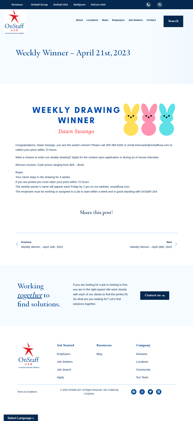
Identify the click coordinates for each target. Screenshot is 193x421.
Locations (92, 20)
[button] (159, 4)
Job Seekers (135, 20)
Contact (151, 20)
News (105, 20)
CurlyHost (89, 393)
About (79, 20)
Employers (118, 20)
